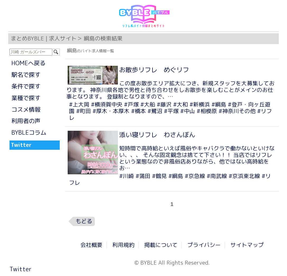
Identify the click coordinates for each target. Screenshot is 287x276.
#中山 (187, 111)
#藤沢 (164, 104)
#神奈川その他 (237, 111)
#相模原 (207, 111)
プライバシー (204, 245)
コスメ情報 (25, 109)
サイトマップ (247, 245)
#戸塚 (131, 104)
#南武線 (217, 176)
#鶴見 (159, 176)
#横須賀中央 (106, 104)
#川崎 (126, 176)
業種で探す (25, 98)
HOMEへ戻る (28, 63)
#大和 (180, 104)
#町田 (83, 111)
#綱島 (218, 104)
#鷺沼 (154, 111)
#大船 (147, 104)
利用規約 (123, 245)
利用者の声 (25, 121)
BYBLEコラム (28, 132)
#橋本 (138, 111)
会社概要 (91, 245)
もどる (84, 221)
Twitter (20, 269)
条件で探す (25, 86)
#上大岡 (79, 104)
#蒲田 (143, 176)
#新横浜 (199, 104)
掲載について (161, 245)
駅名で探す (25, 75)
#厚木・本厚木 (110, 111)
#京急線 (195, 176)
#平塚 (171, 111)
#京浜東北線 (244, 176)
